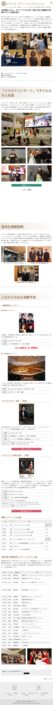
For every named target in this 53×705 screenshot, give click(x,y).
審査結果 (14, 689)
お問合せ (38, 689)
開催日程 (14, 687)
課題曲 (38, 687)
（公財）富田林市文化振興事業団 (19, 497)
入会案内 (23, 693)
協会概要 (15, 693)
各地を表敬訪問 (6, 75)
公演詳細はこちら (26, 511)
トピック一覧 (48, 679)
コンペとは (38, 685)
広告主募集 (26, 695)
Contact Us (42, 695)
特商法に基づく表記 (33, 693)
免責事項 (10, 695)
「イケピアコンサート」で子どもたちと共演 (14, 73)
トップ (2, 7)
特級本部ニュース (19, 671)
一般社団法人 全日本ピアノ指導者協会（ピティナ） (26, 701)
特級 (14, 7)
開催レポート (26, 185)
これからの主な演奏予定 (8, 77)
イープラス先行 (26, 449)
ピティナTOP (7, 693)
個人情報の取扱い (45, 693)
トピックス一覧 (9, 7)
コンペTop (14, 685)
